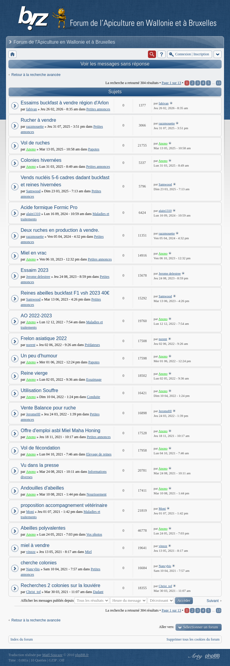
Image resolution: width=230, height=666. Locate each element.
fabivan (31, 109)
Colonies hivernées (41, 160)
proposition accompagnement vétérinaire (64, 505)
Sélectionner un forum (200, 627)
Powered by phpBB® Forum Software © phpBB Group (213, 656)
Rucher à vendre (38, 120)
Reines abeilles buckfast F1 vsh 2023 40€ (65, 292)
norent (30, 345)
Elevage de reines (99, 454)
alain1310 (33, 214)
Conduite (93, 397)
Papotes (93, 149)
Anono (31, 149)
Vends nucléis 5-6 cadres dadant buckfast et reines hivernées (65, 181)
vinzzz (30, 552)
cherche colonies (39, 562)
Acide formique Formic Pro (49, 207)
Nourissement (97, 494)
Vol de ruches (35, 142)
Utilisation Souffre (39, 390)
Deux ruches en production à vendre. (60, 230)
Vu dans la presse (40, 465)
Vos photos (94, 534)
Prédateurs (92, 345)
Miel (88, 552)
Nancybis (33, 569)
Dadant (98, 592)
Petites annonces (98, 109)
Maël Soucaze (52, 655)
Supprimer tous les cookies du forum (193, 639)
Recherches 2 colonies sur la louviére (60, 585)
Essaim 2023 (35, 270)
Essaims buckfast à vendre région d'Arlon (65, 102)
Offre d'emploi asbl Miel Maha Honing (60, 430)
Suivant (213, 601)
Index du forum (21, 639)
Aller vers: (166, 627)
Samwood (33, 191)
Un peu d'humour (39, 355)
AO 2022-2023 (36, 315)
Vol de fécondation (40, 447)
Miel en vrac (33, 252)
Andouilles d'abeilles (42, 487)
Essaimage (94, 379)
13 (218, 83)
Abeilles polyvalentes (43, 528)
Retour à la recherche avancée (35, 75)
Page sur (171, 83)
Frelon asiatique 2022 (44, 338)
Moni (30, 512)
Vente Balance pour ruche (48, 407)
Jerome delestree (38, 277)
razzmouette (35, 126)
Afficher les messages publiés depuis (65, 600)
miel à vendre (35, 545)
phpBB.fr (82, 655)
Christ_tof (33, 592)
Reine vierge (34, 373)
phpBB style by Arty (195, 656)
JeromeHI (33, 414)
